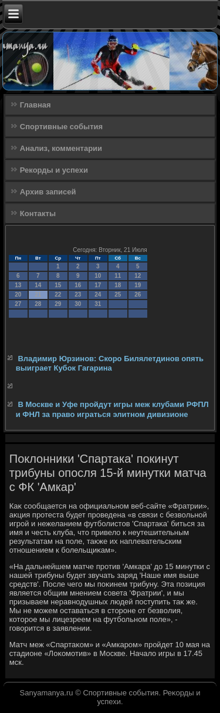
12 (137, 276)
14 (38, 285)
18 (117, 285)
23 (78, 294)
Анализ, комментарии (61, 148)
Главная (35, 104)
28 (38, 304)
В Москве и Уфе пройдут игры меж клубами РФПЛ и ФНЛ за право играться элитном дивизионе (112, 409)
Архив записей (48, 191)
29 (58, 304)
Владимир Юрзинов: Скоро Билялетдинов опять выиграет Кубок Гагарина (110, 363)
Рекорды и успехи (54, 170)
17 (97, 285)
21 (38, 294)
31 (97, 304)
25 (117, 294)
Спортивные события (61, 126)
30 (78, 304)
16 (78, 285)
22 (58, 294)
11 (117, 276)
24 (97, 294)
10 (97, 276)
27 (18, 304)
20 (18, 294)
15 (58, 285)
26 (137, 294)
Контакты (38, 213)
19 (137, 285)
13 (18, 285)
